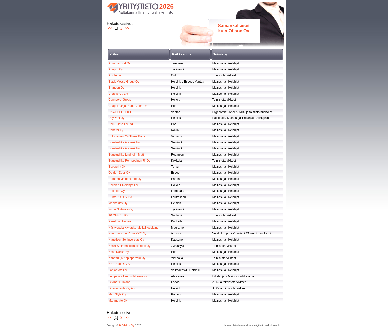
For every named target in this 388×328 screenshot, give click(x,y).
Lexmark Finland (119, 282)
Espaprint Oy (116, 166)
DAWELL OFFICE (120, 112)
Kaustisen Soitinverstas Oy (126, 239)
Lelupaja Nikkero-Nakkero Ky (127, 276)
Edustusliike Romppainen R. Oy (129, 160)
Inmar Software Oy (120, 209)
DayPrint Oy (116, 118)
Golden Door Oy (119, 172)
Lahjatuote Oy (117, 270)
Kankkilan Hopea (119, 221)
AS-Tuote (114, 75)
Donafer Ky (115, 130)
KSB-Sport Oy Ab (119, 264)
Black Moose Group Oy (123, 81)
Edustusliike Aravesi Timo (125, 142)
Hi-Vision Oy (126, 325)
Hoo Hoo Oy (116, 191)
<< (110, 28)
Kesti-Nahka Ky (118, 252)
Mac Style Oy (117, 294)
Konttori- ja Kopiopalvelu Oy (126, 258)
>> (127, 28)
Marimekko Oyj (118, 300)
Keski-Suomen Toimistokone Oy (129, 246)
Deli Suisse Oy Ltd (120, 124)
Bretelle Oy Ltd (118, 93)
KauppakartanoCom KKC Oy (127, 233)
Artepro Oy (115, 69)
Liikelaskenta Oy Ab (121, 288)
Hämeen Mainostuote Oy (124, 179)
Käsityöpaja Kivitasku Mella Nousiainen (134, 227)
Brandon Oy (116, 87)
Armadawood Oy (119, 63)
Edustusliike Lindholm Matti (126, 154)
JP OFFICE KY (118, 215)
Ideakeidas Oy (117, 203)
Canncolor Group (119, 99)
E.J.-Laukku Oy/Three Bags (126, 136)
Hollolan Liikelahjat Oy (123, 185)
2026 (166, 6)
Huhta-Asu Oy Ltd (120, 197)
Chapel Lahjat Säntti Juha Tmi (128, 106)
